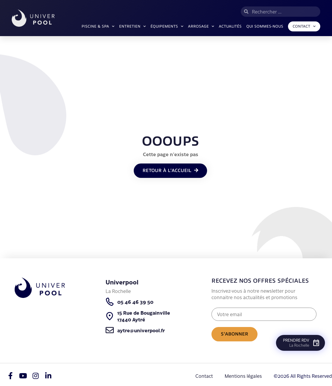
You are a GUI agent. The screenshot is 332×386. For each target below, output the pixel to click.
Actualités (230, 26)
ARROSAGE (201, 26)
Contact (304, 26)
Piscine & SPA (98, 26)
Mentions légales (243, 375)
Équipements (166, 26)
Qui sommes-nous (264, 26)
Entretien (132, 26)
